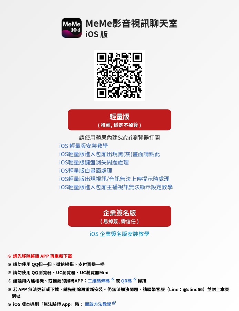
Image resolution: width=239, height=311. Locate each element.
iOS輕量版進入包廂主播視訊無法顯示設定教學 (116, 187)
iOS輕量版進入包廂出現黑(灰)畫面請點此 (109, 154)
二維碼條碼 (99, 280)
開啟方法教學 (97, 304)
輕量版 (119, 119)
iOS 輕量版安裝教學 (83, 145)
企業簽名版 (119, 216)
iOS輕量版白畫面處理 (85, 170)
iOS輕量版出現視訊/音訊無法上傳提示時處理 (114, 178)
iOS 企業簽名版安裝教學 (119, 233)
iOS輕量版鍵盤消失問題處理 (94, 162)
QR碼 (126, 280)
